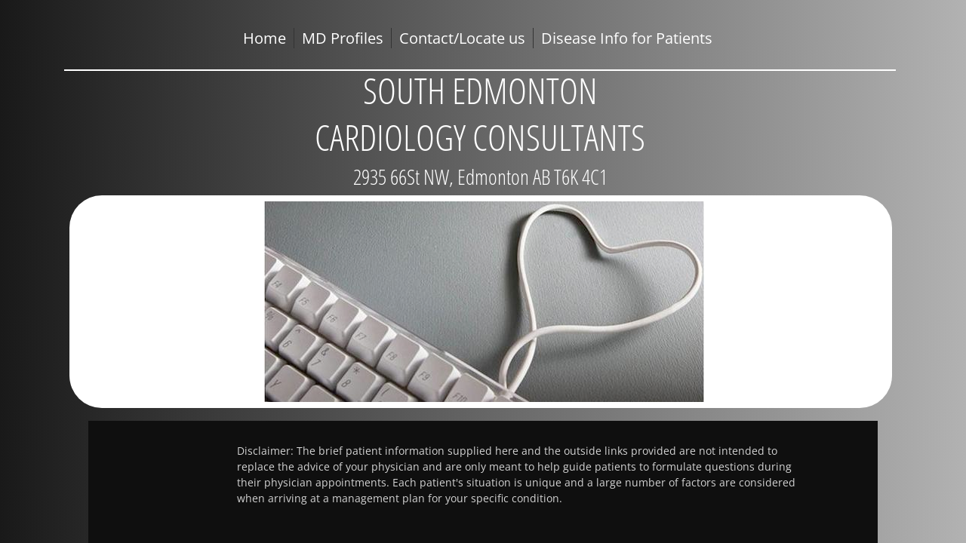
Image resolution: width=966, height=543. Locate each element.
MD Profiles (342, 38)
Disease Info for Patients (626, 38)
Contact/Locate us (462, 38)
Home (264, 38)
